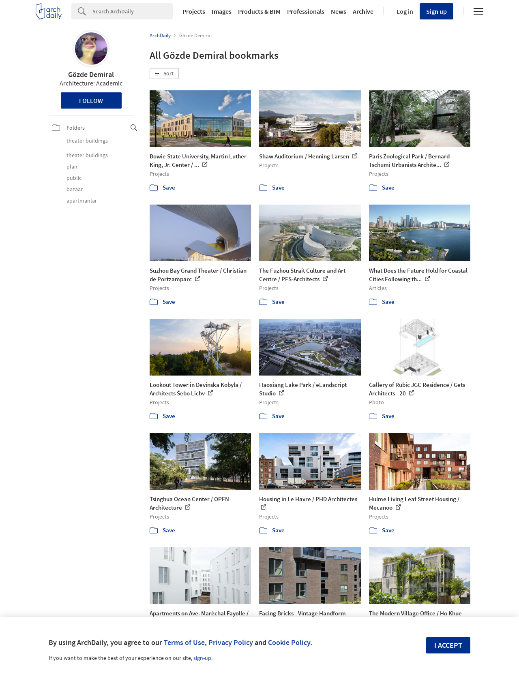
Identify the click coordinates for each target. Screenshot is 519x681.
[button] (164, 73)
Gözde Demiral (91, 74)
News (338, 11)
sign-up (202, 658)
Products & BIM (259, 11)
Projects (193, 11)
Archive (363, 11)
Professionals (305, 11)
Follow (91, 100)
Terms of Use (184, 642)
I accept (448, 645)
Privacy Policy (230, 642)
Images (222, 11)
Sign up (436, 11)
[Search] (132, 11)
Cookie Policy (289, 642)
